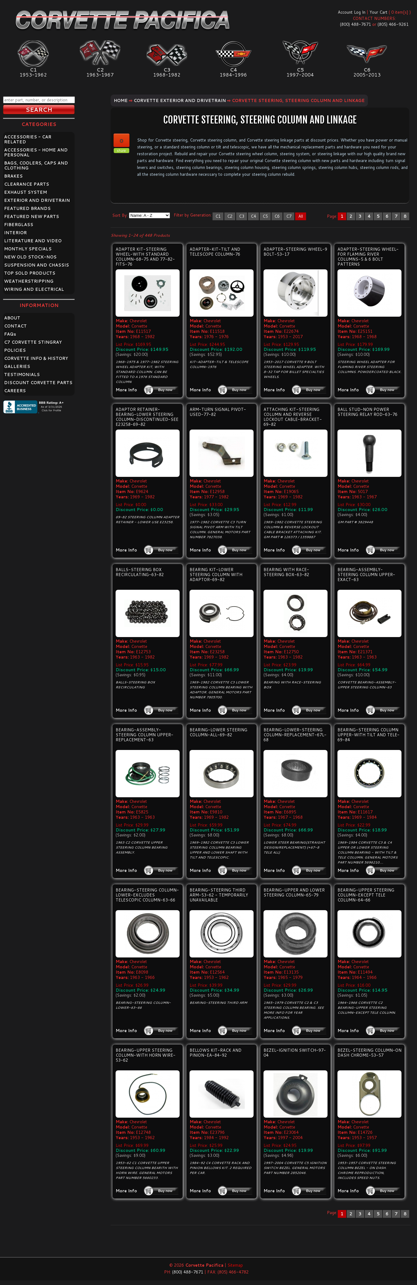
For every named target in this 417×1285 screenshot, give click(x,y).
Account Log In (351, 12)
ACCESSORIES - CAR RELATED (27, 139)
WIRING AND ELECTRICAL (34, 289)
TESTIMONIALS (22, 374)
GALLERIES (17, 366)
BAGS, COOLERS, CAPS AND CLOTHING (36, 165)
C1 (218, 216)
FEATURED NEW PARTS (31, 216)
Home (121, 100)
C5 (265, 216)
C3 (241, 216)
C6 (277, 216)
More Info (126, 390)
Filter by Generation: (193, 214)
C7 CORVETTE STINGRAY (33, 342)
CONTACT (15, 326)
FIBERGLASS (18, 224)
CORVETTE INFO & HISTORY (36, 358)
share (121, 150)
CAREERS (15, 390)
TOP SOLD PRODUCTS (29, 273)
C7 (288, 216)
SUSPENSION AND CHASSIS (36, 265)
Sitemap (235, 1265)
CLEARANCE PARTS (26, 184)
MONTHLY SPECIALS (28, 249)
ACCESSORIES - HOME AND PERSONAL (36, 152)
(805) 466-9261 (393, 24)
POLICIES (15, 350)
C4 (253, 216)
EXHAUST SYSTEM (25, 192)
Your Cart (378, 12)
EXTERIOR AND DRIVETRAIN (37, 200)
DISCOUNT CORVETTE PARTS (38, 382)
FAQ (10, 334)
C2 (229, 216)
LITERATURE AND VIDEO (33, 241)
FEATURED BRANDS (27, 208)
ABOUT (12, 318)
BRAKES (13, 176)
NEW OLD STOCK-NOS (30, 257)
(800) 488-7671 (355, 24)
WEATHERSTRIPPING (28, 281)
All (300, 216)
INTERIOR (15, 232)
